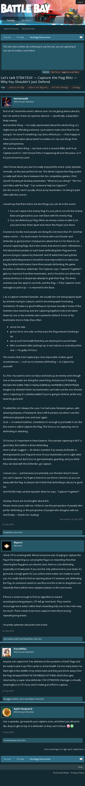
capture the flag (16, 87)
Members (26, 20)
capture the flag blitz (37, 87)
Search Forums (11, 28)
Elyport (18, 542)
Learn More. (29, 50)
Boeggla (7, 698)
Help (80, 767)
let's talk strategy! (59, 87)
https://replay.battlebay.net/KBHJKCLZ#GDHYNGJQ (51, 384)
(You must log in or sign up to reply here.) (64, 749)
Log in (80, 2)
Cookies (46, 71)
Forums (11, 20)
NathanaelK (21, 98)
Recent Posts (28, 28)
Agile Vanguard (23, 708)
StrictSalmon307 (11, 639)
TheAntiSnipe (10, 740)
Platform (14, 8)
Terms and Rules (61, 772)
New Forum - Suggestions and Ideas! (65, 72)
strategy (75, 87)
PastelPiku (8, 532)
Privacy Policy (77, 772)
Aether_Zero (18, 698)
